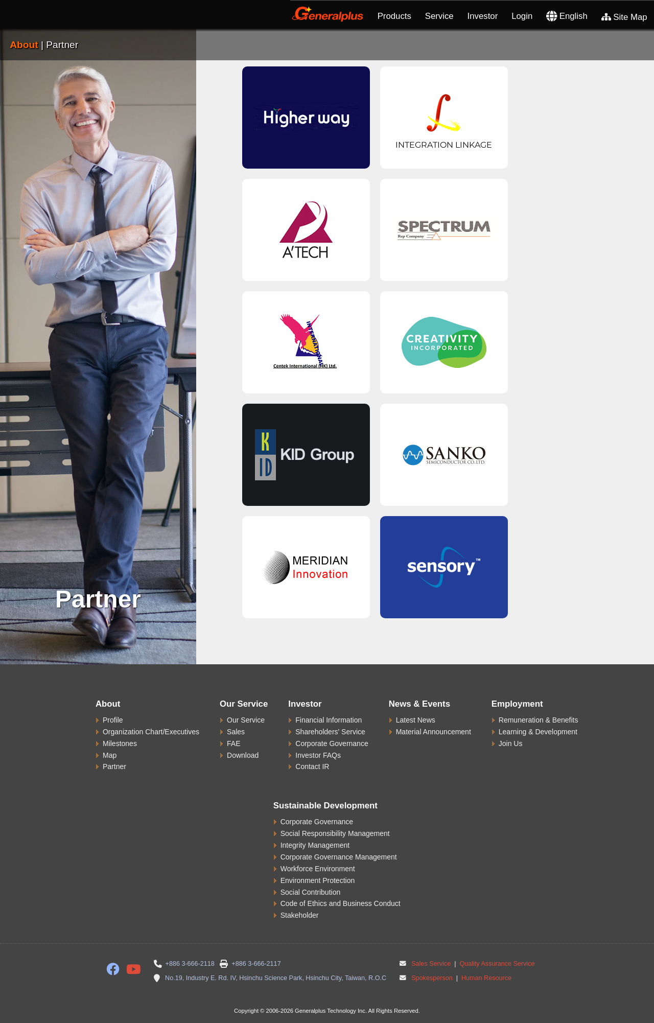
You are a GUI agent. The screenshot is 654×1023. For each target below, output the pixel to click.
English (567, 16)
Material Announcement (433, 732)
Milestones (120, 743)
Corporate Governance (331, 743)
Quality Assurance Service (496, 963)
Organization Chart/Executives (151, 732)
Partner (114, 766)
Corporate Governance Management (339, 857)
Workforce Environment (318, 869)
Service (439, 16)
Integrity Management (315, 845)
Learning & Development (538, 732)
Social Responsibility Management (335, 833)
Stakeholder (300, 915)
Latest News (415, 720)
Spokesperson (432, 978)
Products (394, 16)
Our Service (246, 720)
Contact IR (312, 766)
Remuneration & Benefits (538, 720)
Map (109, 755)
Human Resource (485, 978)
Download (243, 755)
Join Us (511, 743)
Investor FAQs (318, 755)
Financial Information (328, 720)
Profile (113, 720)
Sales (236, 732)
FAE (233, 743)
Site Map (624, 17)
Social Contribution (311, 892)
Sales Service (431, 963)
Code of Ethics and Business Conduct (341, 903)
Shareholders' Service (330, 732)
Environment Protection (318, 880)
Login (521, 16)
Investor (483, 16)
